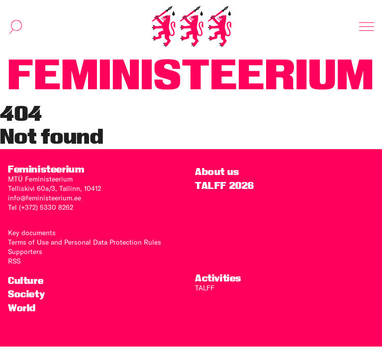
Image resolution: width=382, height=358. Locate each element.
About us (217, 172)
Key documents (32, 232)
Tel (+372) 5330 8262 (40, 207)
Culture (25, 280)
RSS (14, 261)
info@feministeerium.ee (44, 197)
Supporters (25, 251)
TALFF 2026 (224, 185)
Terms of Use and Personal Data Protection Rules (84, 242)
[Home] (191, 26)
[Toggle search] (16, 27)
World (22, 308)
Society (26, 294)
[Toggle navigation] (366, 26)
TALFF (204, 287)
